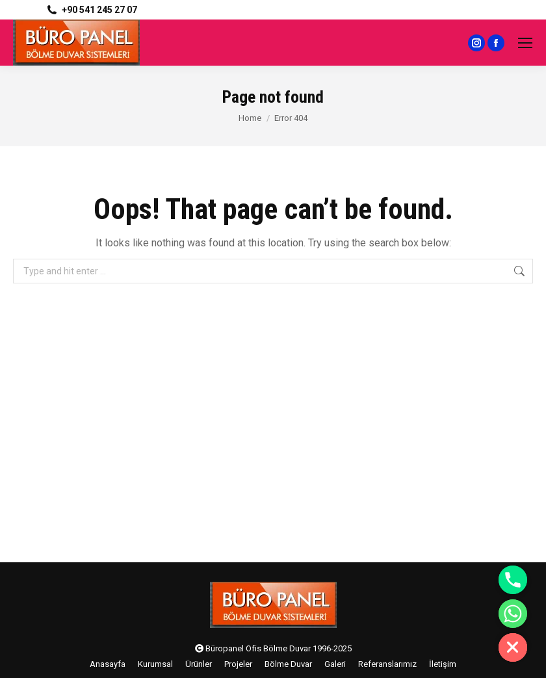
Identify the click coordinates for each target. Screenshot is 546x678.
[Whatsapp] (513, 613)
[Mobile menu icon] (525, 43)
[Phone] (513, 580)
